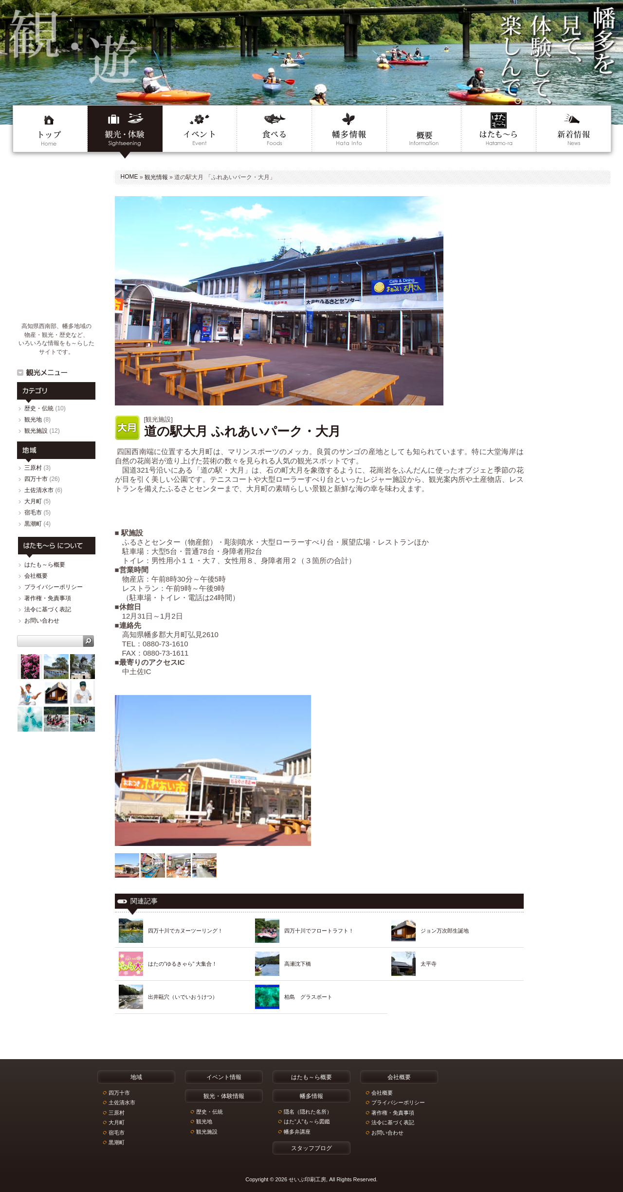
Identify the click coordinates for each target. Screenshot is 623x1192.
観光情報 (156, 177)
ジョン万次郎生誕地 (445, 931)
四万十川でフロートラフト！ (319, 931)
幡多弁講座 (297, 1132)
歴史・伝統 (39, 408)
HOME (129, 176)
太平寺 (429, 964)
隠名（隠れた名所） (308, 1112)
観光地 (33, 419)
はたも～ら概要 (44, 564)
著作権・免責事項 (47, 598)
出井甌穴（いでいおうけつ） (183, 997)
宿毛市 (33, 512)
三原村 (33, 467)
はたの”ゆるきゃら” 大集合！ (182, 964)
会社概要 (36, 575)
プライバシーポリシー (53, 587)
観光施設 (36, 430)
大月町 (33, 501)
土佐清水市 (39, 490)
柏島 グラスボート (308, 997)
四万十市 (36, 479)
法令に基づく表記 (47, 609)
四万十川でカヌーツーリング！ (185, 931)
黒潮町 (33, 523)
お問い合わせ (41, 620)
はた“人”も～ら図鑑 (307, 1121)
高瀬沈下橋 (297, 964)
